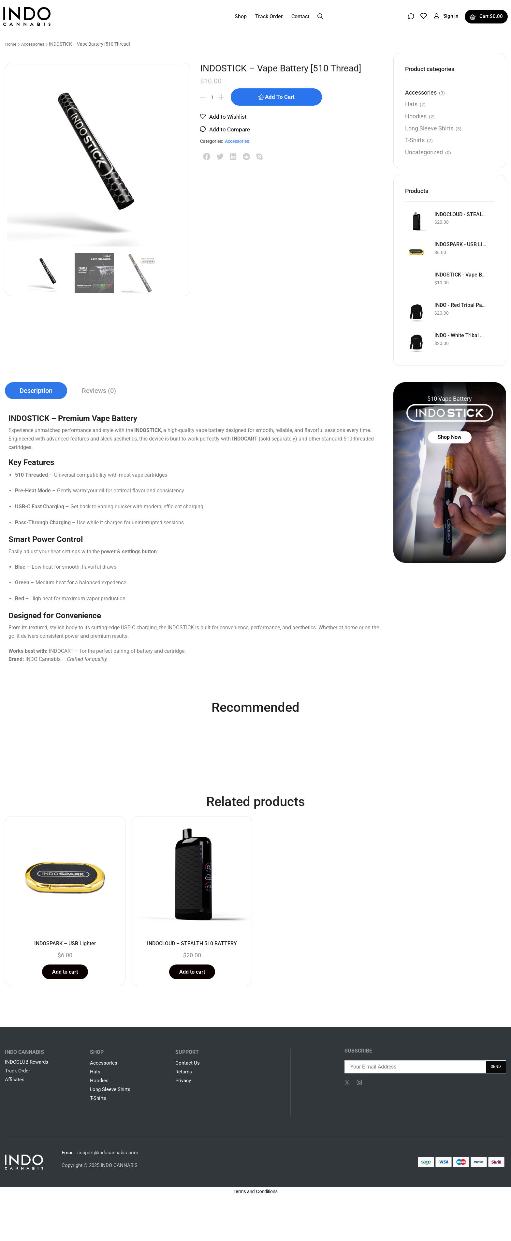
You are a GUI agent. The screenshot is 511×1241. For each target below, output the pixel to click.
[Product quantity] (212, 97)
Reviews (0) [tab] (99, 391)
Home (10, 44)
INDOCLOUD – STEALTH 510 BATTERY (192, 943)
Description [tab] (36, 391)
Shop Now (449, 437)
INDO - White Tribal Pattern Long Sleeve (460, 335)
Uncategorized (424, 152)
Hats (411, 104)
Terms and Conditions (255, 1191)
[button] (320, 16)
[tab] (36, 390)
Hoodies (416, 116)
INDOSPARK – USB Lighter (65, 943)
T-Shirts (415, 140)
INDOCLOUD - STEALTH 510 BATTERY (460, 214)
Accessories (32, 44)
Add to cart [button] (65, 972)
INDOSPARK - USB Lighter (460, 244)
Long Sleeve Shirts (429, 128)
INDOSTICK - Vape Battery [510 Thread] (460, 275)
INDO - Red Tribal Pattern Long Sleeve (460, 305)
